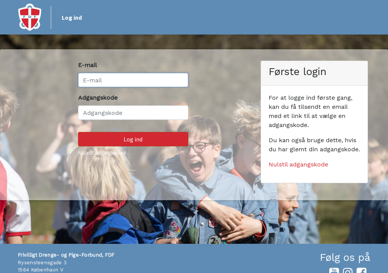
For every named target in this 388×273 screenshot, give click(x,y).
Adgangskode (97, 97)
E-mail (87, 65)
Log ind (72, 17)
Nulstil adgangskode (102, 153)
